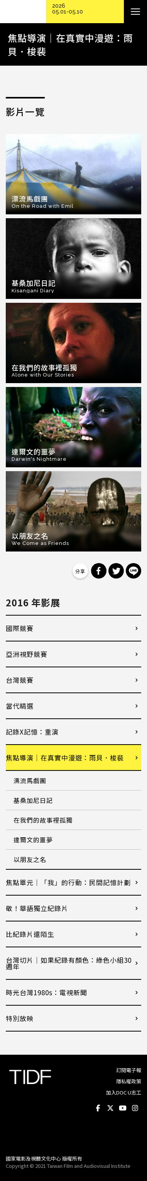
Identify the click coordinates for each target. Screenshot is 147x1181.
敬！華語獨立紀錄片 (37, 908)
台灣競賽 (20, 680)
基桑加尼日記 (33, 800)
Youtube (123, 1108)
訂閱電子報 (128, 1070)
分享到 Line (133, 571)
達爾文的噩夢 (33, 839)
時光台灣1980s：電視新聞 (46, 992)
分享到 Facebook (98, 571)
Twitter (110, 1108)
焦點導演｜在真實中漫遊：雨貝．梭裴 (65, 757)
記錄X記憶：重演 (32, 731)
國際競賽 (20, 628)
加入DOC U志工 (123, 1092)
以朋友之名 (30, 859)
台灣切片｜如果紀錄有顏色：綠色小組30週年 (69, 963)
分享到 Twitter (116, 571)
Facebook (98, 1108)
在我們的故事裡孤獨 (43, 820)
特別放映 (20, 1018)
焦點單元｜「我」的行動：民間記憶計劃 (68, 882)
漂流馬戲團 (30, 780)
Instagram (135, 1108)
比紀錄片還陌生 (30, 934)
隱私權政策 (128, 1081)
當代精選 (20, 706)
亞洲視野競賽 (26, 654)
